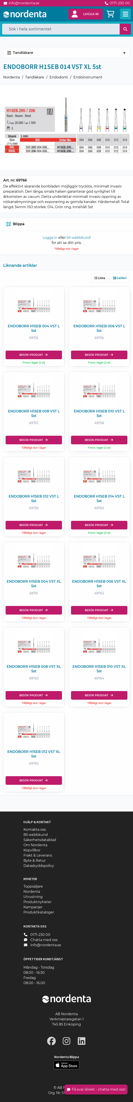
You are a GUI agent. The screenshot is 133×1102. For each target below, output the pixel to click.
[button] (85, 14)
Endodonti (58, 77)
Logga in (50, 238)
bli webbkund (78, 238)
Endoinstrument (87, 77)
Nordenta (11, 77)
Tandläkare (34, 77)
